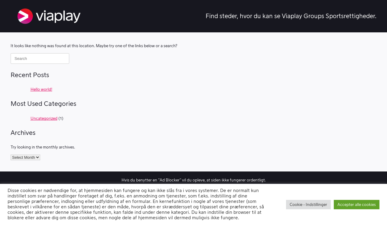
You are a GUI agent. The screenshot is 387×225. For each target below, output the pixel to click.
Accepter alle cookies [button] (356, 205)
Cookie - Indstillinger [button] (308, 205)
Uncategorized (44, 118)
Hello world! (41, 89)
